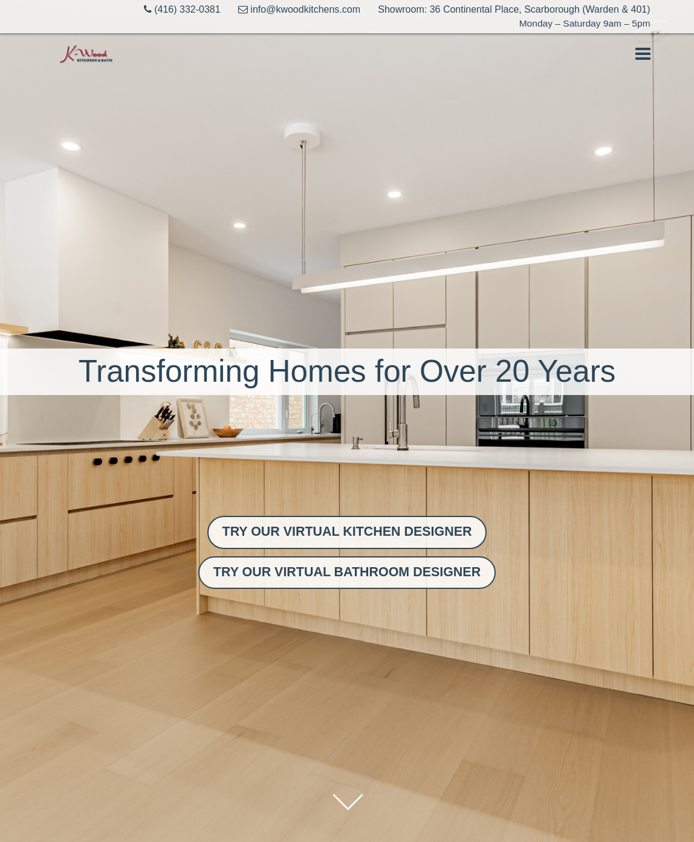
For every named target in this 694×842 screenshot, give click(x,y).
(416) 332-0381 (173, 9)
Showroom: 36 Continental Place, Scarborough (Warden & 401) (514, 9)
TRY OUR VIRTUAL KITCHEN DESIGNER (347, 529)
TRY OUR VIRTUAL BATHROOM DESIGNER (347, 573)
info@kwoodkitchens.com (295, 9)
